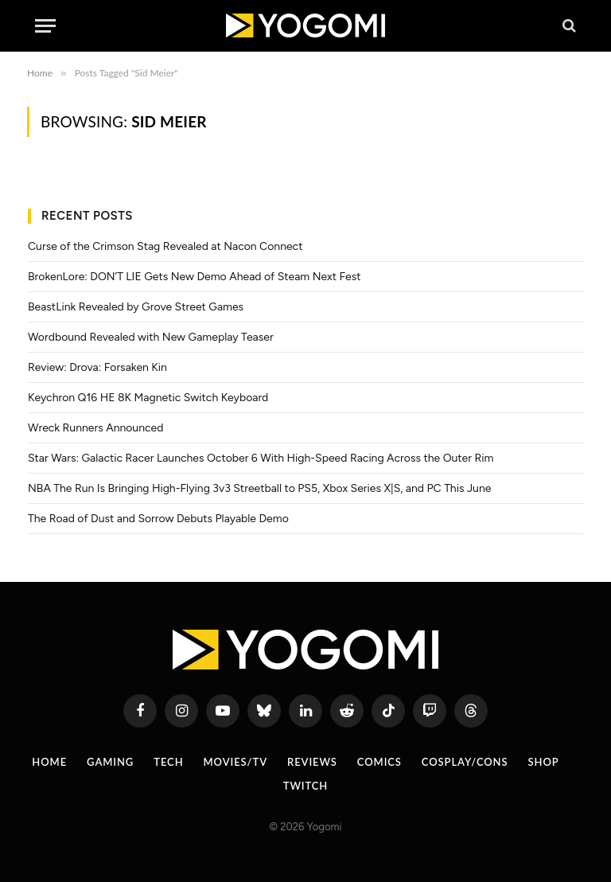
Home (49, 761)
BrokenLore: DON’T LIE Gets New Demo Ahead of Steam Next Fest (194, 276)
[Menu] (45, 26)
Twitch (306, 785)
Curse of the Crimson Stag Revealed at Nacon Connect (165, 246)
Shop (543, 761)
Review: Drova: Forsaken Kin (97, 367)
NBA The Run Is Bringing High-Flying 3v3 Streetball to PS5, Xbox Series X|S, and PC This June (259, 488)
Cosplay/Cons (465, 761)
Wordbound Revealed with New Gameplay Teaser (151, 337)
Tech (168, 761)
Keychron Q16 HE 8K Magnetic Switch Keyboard (148, 397)
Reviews (312, 761)
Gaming (110, 761)
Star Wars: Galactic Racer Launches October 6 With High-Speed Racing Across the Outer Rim (260, 458)
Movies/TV (235, 761)
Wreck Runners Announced (95, 428)
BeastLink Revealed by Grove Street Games (135, 307)
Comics (379, 761)
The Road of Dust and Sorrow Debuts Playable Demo (158, 518)
